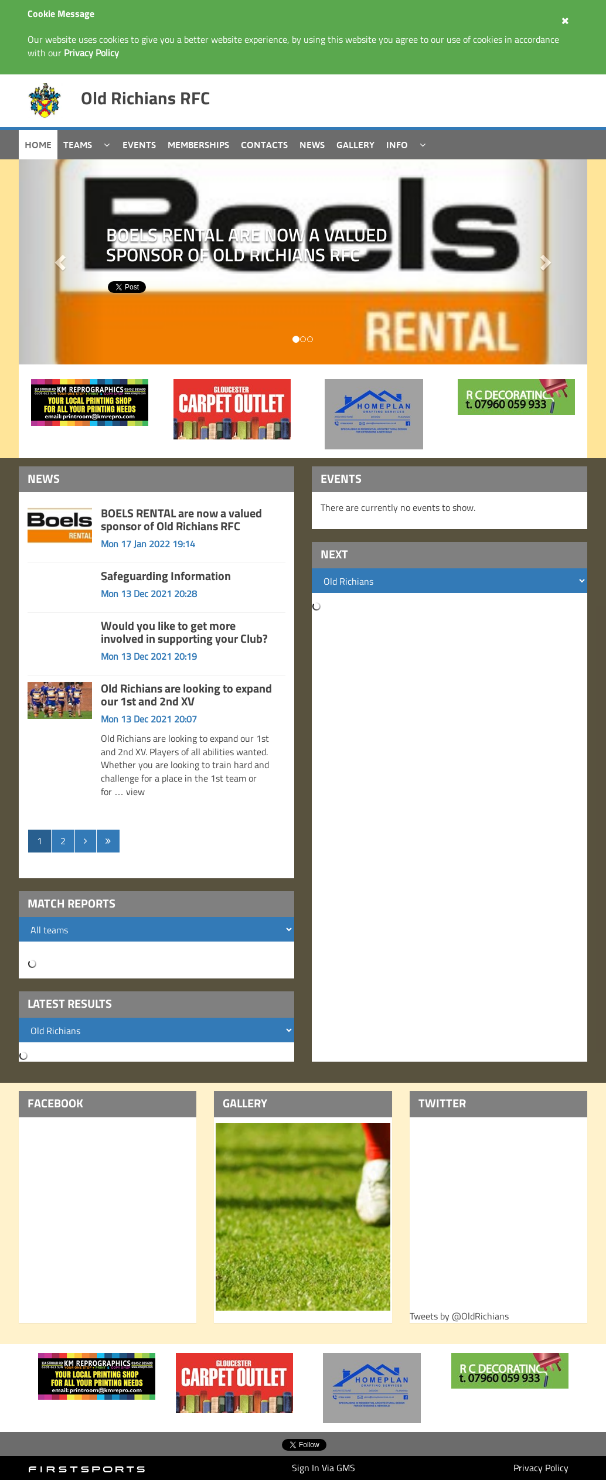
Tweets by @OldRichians (459, 1316)
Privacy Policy (540, 1468)
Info (397, 145)
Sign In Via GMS (323, 1468)
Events (139, 145)
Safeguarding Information (166, 576)
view (135, 792)
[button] (545, 261)
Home (38, 145)
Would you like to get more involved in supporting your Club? (184, 631)
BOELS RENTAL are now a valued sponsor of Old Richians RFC (181, 519)
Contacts (264, 145)
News (312, 145)
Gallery (355, 145)
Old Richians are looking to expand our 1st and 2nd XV (186, 694)
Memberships (198, 145)
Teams (77, 145)
